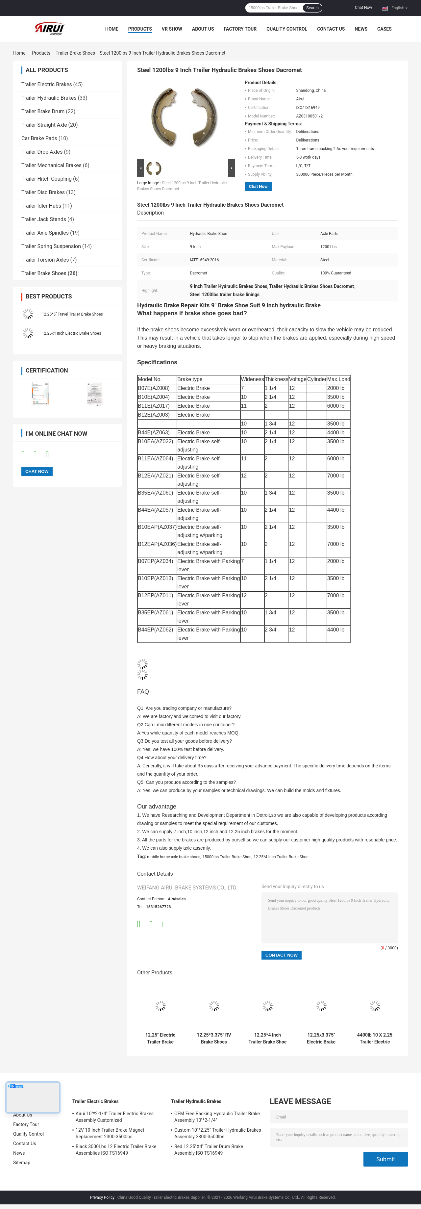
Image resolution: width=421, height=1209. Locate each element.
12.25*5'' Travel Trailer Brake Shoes (72, 314)
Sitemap (21, 1162)
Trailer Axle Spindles (45, 233)
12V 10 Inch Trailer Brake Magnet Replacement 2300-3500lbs (110, 1133)
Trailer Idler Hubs (41, 206)
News (361, 29)
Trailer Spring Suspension (51, 246)
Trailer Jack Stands (43, 219)
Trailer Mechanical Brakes (51, 165)
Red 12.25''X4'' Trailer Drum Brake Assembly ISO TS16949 (208, 1150)
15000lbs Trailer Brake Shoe (227, 857)
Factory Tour (240, 29)
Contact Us (331, 29)
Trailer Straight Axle (44, 125)
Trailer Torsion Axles (45, 260)
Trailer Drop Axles (41, 152)
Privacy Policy (102, 1197)
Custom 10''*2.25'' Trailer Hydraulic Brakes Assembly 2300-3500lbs (217, 1133)
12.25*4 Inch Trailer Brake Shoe (281, 857)
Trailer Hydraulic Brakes (49, 98)
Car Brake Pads (39, 138)
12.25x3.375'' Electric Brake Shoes (321, 1038)
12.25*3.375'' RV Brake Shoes (214, 1038)
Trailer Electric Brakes (46, 84)
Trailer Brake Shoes (75, 53)
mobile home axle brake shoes (173, 857)
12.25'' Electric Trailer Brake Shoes (160, 1038)
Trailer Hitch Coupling (46, 179)
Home (111, 29)
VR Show (172, 29)
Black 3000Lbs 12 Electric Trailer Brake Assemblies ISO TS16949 (116, 1150)
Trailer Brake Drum (42, 111)
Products (140, 29)
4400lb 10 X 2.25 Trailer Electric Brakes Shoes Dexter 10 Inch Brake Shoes (374, 1038)
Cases (384, 29)
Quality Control (286, 29)
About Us (203, 29)
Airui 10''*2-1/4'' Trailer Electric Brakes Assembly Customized (115, 1117)
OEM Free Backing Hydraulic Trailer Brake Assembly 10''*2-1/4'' (217, 1117)
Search (312, 8)
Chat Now (363, 7)
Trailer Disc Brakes (43, 192)
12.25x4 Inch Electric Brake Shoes (71, 333)
